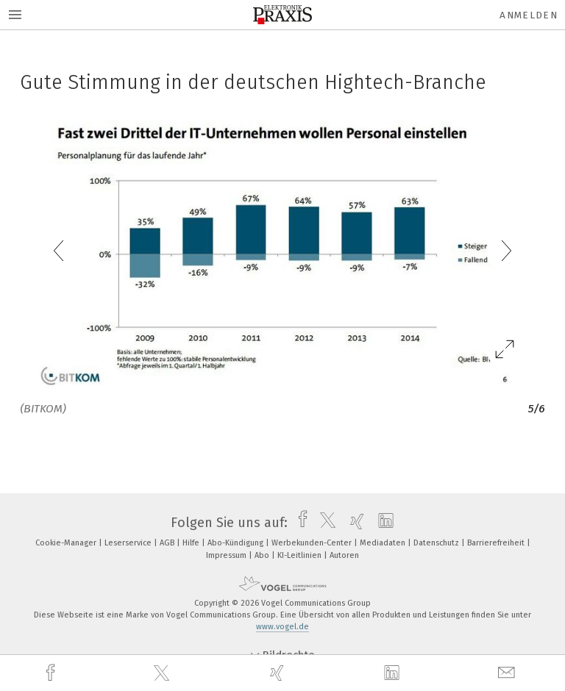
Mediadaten (384, 543)
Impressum (227, 555)
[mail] (508, 673)
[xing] (279, 673)
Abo (263, 555)
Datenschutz (437, 543)
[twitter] (163, 673)
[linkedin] (394, 673)
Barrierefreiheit (497, 543)
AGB (168, 543)
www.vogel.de (282, 626)
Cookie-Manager (67, 543)
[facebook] (52, 673)
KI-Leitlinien (300, 555)
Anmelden (529, 15)
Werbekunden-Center (312, 543)
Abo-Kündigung (236, 543)
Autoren (344, 555)
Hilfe (192, 543)
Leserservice (129, 543)
